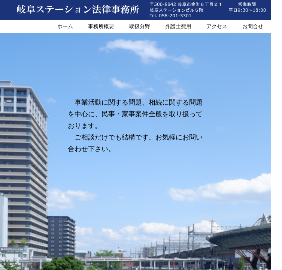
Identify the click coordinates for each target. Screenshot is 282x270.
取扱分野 (139, 26)
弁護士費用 (178, 26)
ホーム (65, 26)
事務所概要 (101, 26)
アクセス (216, 26)
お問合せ (252, 26)
